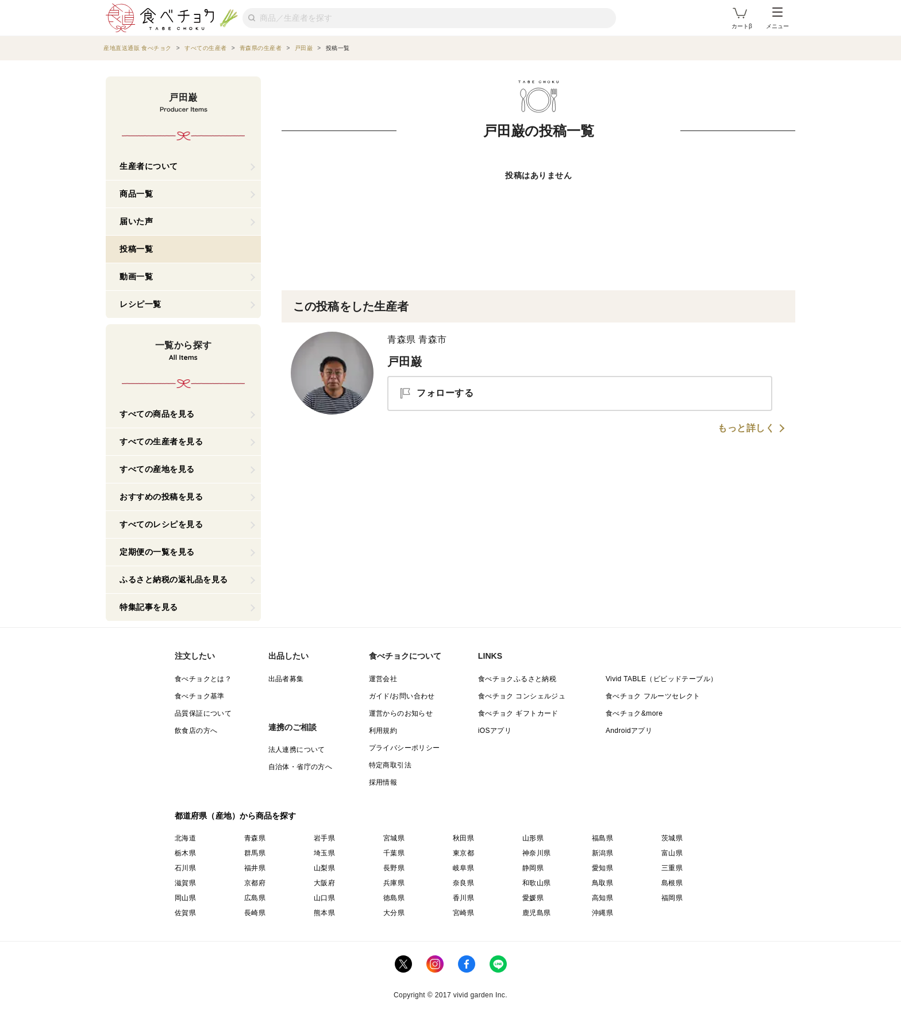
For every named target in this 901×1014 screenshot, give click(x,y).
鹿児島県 (536, 913)
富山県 (672, 853)
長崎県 (254, 913)
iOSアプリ (494, 731)
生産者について (149, 166)
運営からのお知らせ (401, 713)
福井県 (254, 868)
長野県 (394, 868)
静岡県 (533, 868)
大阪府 (324, 883)
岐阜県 (463, 868)
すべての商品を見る (157, 413)
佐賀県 (185, 913)
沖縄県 (602, 913)
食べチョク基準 (200, 696)
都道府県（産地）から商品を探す (236, 815)
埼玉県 (324, 853)
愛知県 (602, 868)
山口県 (324, 898)
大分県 (394, 913)
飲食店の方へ (196, 731)
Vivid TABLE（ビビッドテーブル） (661, 679)
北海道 (185, 838)
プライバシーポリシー (404, 748)
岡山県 (185, 898)
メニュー (777, 18)
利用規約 (383, 731)
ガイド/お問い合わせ (402, 696)
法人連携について (296, 750)
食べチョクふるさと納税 (517, 679)
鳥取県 (602, 883)
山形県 (533, 838)
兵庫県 (394, 883)
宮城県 (394, 838)
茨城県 (672, 838)
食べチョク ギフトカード (518, 713)
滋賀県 (185, 883)
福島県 (602, 838)
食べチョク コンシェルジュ (522, 696)
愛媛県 (533, 898)
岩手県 (324, 838)
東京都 (463, 853)
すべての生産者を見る (161, 441)
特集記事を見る (149, 607)
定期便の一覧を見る (157, 551)
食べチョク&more (634, 713)
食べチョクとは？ (203, 679)
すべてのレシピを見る (161, 524)
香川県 (463, 898)
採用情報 (383, 782)
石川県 (185, 868)
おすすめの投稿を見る (161, 496)
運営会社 (383, 679)
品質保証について (203, 713)
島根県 (672, 883)
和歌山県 (536, 883)
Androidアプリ (629, 731)
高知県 (602, 898)
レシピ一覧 (140, 304)
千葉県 (394, 853)
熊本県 (324, 913)
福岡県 (672, 898)
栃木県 (185, 853)
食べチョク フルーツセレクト (653, 696)
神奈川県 (536, 853)
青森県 (254, 838)
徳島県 (394, 898)
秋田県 (463, 838)
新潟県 (602, 853)
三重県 (672, 868)
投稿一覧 (136, 249)
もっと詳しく (746, 428)
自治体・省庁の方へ (300, 767)
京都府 (254, 883)
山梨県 (324, 868)
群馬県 (254, 853)
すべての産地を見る (157, 469)
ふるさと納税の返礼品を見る (174, 579)
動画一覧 (136, 276)
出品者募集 (286, 679)
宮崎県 (463, 913)
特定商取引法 (390, 765)
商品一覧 (136, 193)
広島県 (254, 898)
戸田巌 (404, 361)
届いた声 (136, 221)
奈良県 (463, 883)
